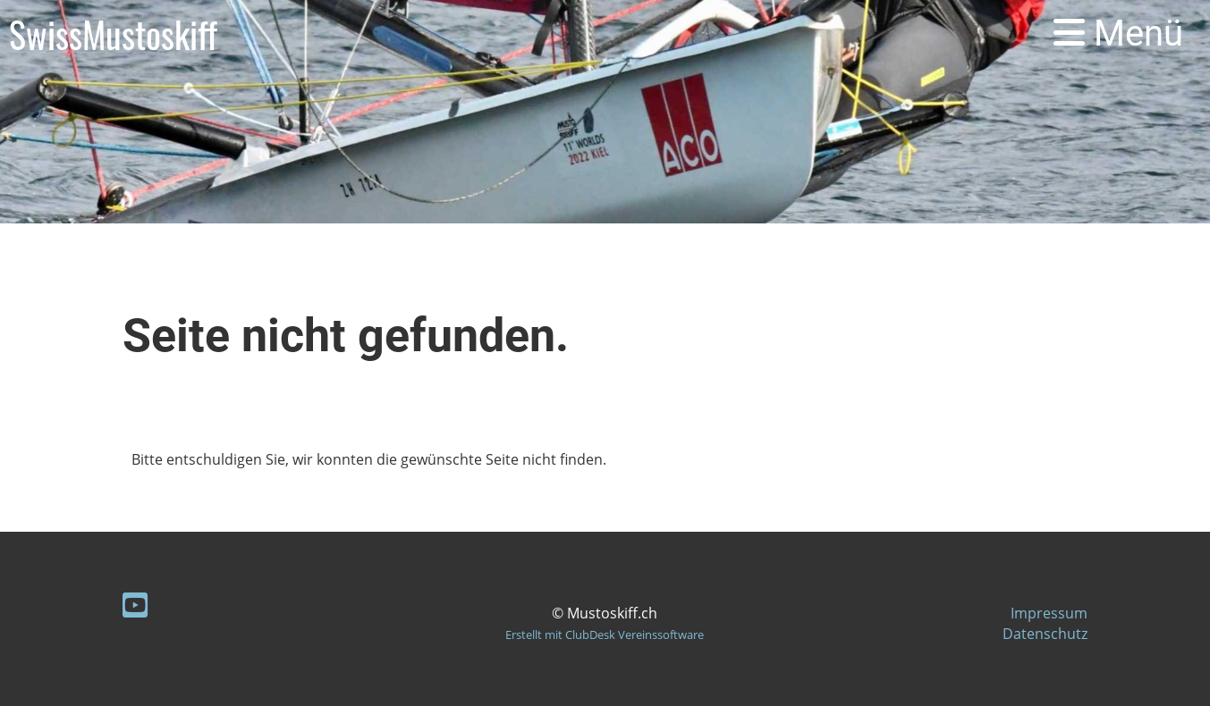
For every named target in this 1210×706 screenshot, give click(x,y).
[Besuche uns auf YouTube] (135, 604)
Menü (1118, 34)
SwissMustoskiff (113, 34)
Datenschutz (1045, 633)
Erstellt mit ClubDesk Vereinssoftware (604, 634)
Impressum (1049, 613)
